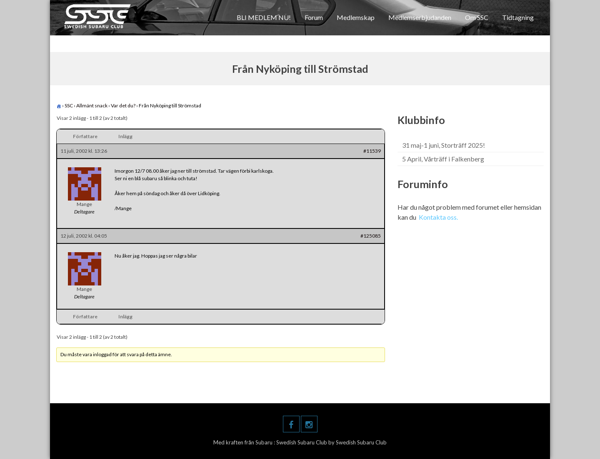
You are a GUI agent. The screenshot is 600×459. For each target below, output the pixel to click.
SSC (69, 105)
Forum (314, 17)
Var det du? (123, 105)
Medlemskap (356, 17)
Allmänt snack (92, 105)
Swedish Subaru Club (302, 442)
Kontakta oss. (438, 217)
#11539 (372, 151)
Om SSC (476, 17)
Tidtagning (518, 17)
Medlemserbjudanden (419, 17)
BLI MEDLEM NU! (264, 17)
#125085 (370, 236)
